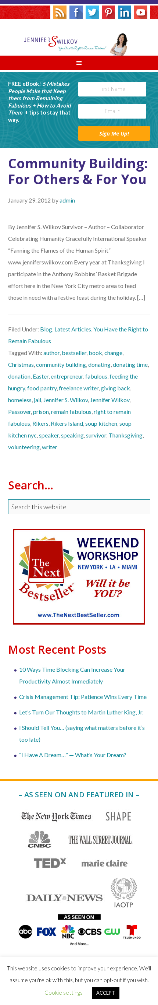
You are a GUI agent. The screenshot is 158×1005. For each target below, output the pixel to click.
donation (19, 376)
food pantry (42, 387)
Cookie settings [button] (63, 992)
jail (37, 399)
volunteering (24, 446)
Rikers (40, 423)
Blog (46, 329)
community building (61, 364)
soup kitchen (101, 423)
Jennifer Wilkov (109, 399)
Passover (19, 411)
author (51, 352)
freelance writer (78, 387)
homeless (20, 399)
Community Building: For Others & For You (78, 171)
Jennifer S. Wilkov (79, 37)
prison (41, 411)
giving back (115, 387)
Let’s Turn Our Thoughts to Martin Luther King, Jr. (81, 712)
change (113, 352)
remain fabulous (71, 411)
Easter (41, 376)
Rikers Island (67, 423)
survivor (96, 435)
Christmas (21, 364)
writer (49, 446)
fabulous (96, 376)
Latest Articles (72, 329)
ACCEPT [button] (105, 993)
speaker (49, 435)
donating (99, 364)
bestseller (74, 352)
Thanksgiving (125, 435)
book (95, 352)
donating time (130, 364)
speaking (72, 435)
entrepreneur (67, 376)
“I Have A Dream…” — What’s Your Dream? (72, 754)
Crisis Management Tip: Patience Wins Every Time (83, 696)
